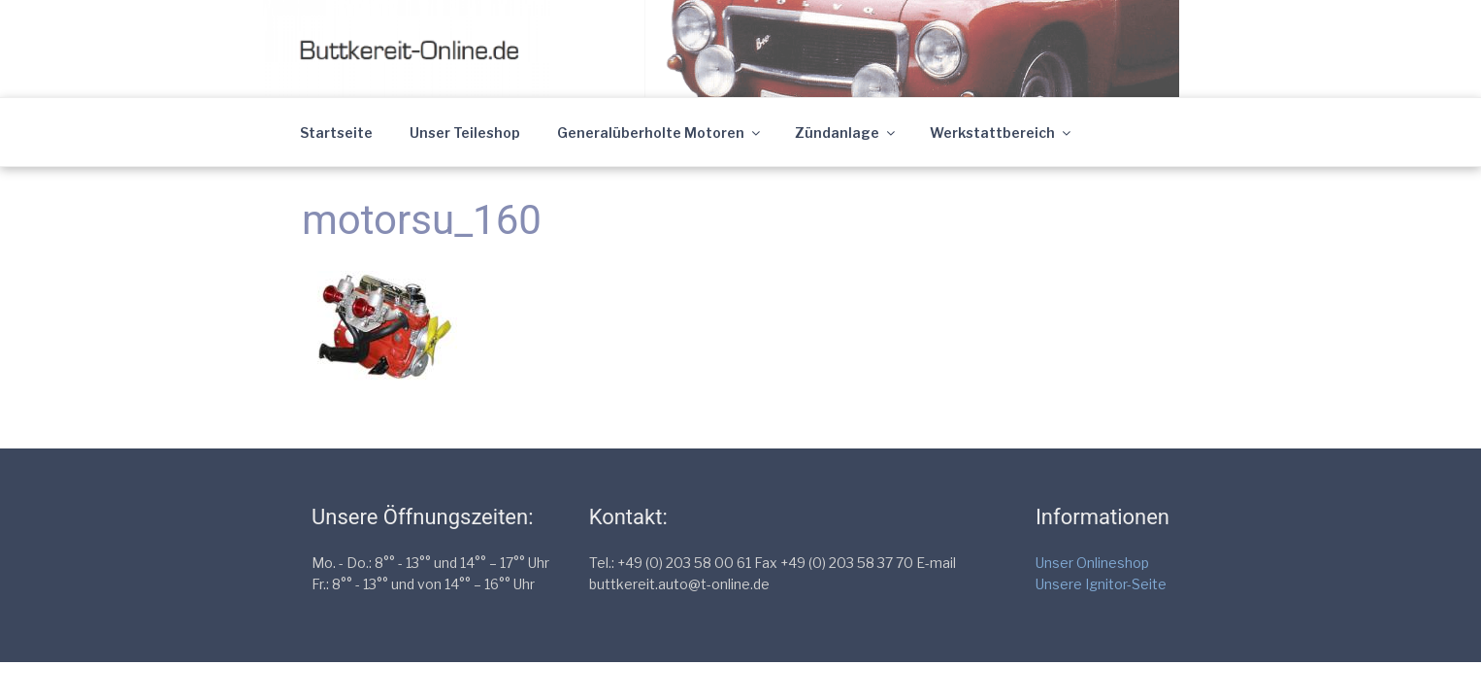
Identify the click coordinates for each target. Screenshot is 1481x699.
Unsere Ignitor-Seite (1101, 584)
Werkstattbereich (1001, 132)
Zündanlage (846, 132)
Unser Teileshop (465, 132)
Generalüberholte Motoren (660, 132)
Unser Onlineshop (1092, 562)
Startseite (336, 132)
